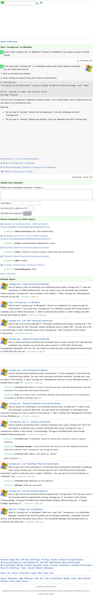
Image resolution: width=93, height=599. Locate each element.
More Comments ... (9, 276)
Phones (4, 583)
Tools (23, 570)
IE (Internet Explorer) (11, 565)
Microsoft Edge (8, 567)
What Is (40, 570)
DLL (42, 581)
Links (74, 581)
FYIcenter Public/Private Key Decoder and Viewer (26, 250)
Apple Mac (15, 562)
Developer (13, 581)
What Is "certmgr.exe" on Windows (19, 163)
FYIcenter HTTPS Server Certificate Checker (24, 267)
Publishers (64, 567)
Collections (24, 575)
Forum (25, 583)
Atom (46, 575)
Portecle (54, 567)
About (15, 575)
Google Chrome (75, 562)
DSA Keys (35, 562)
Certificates (56, 581)
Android (4, 562)
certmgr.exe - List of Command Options (21, 159)
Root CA (5, 570)
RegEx (67, 581)
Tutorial (31, 570)
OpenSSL (37, 567)
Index (34, 575)
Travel (12, 583)
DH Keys (25, 562)
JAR (37, 581)
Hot (9, 575)
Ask (51, 575)
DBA (21, 581)
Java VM (44, 565)
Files (47, 581)
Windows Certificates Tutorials (18, 172)
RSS (40, 575)
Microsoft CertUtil (71, 565)
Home (3, 42)
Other (46, 567)
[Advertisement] (46, 23)
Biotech (87, 581)
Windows (13, 42)
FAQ (18, 583)
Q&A (80, 581)
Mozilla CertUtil (24, 567)
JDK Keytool (55, 565)
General (63, 562)
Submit (27, 216)
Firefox (54, 562)
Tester (4, 581)
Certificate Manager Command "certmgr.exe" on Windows (29, 167)
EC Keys (46, 562)
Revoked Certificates (81, 567)
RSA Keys (15, 570)
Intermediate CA (30, 565)
